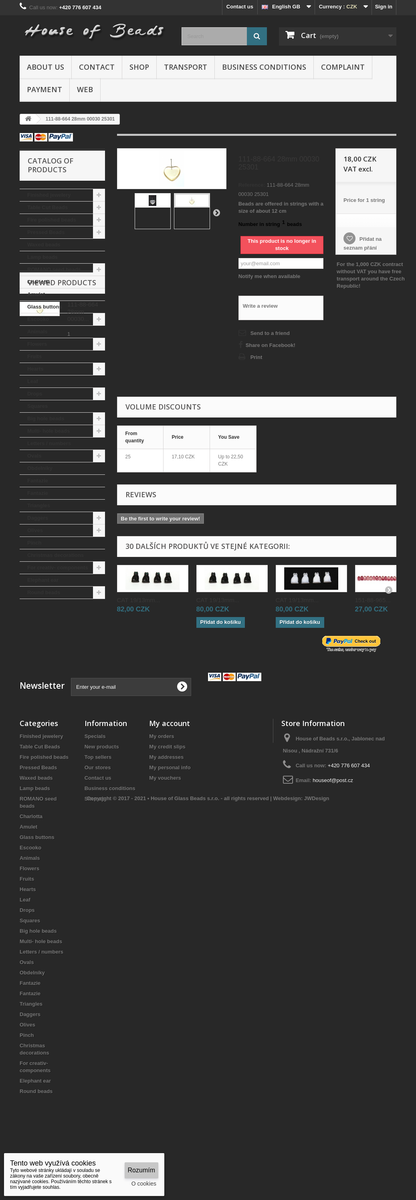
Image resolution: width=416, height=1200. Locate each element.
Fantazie (37, 481)
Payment (44, 89)
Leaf (32, 381)
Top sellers (98, 800)
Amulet (36, 294)
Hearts (35, 369)
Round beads (43, 592)
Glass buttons (44, 307)
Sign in (383, 7)
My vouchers (165, 821)
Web (85, 89)
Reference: (251, 185)
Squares (37, 406)
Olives (35, 530)
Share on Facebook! (270, 345)
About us (45, 67)
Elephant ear (43, 580)
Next (216, 212)
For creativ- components (57, 568)
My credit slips (167, 790)
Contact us (239, 7)
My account (169, 766)
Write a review (260, 306)
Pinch (34, 543)
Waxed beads (44, 245)
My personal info (169, 811)
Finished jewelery (49, 195)
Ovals (34, 456)
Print (256, 357)
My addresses (166, 800)
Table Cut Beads (47, 207)
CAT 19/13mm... (138, 600)
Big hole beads (45, 418)
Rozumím (141, 1170)
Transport (185, 67)
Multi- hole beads (48, 431)
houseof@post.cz (333, 824)
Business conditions (264, 67)
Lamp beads (42, 257)
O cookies (143, 1183)
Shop (139, 67)
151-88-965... (373, 600)
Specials (95, 779)
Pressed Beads (46, 232)
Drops (34, 394)
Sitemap (95, 842)
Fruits (34, 356)
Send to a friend (270, 333)
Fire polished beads (51, 220)
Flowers (37, 344)
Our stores (98, 811)
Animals (37, 332)
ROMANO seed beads (54, 269)
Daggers (37, 518)
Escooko (38, 319)
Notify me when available (269, 276)
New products (102, 790)
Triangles (38, 505)
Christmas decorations (55, 555)
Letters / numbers (49, 443)
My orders (161, 779)
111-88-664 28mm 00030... (82, 652)
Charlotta (38, 282)
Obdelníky (40, 468)
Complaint (343, 67)
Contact (97, 67)
